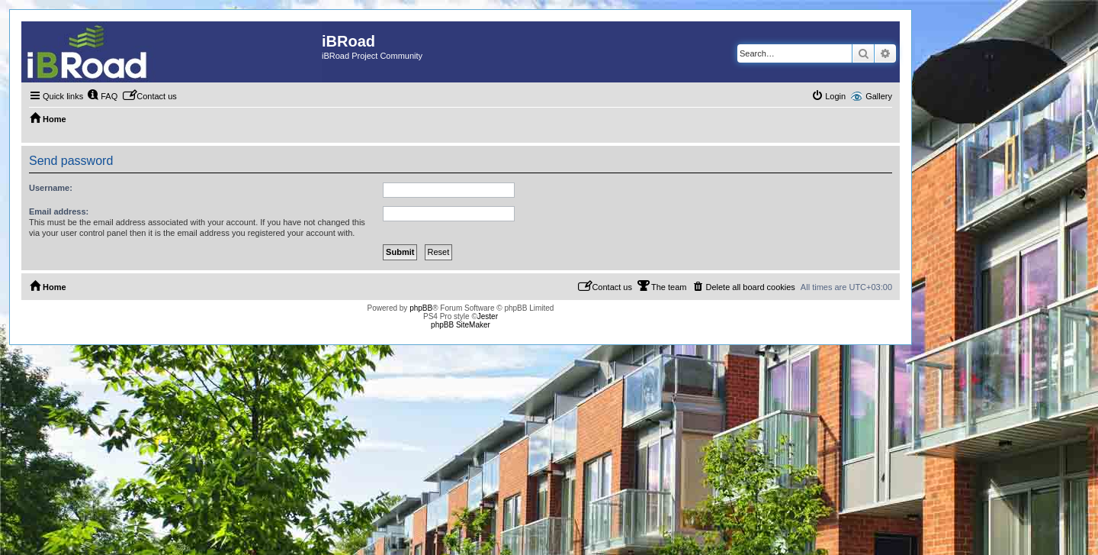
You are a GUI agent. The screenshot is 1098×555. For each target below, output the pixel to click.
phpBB (420, 308)
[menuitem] (102, 96)
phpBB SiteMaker (460, 325)
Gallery (878, 96)
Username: (50, 187)
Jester (487, 316)
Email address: (58, 211)
